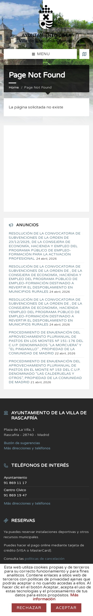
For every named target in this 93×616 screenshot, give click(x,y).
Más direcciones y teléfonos (27, 448)
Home (14, 87)
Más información (55, 597)
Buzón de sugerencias (22, 443)
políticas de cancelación (44, 559)
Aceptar (66, 607)
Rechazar (29, 607)
